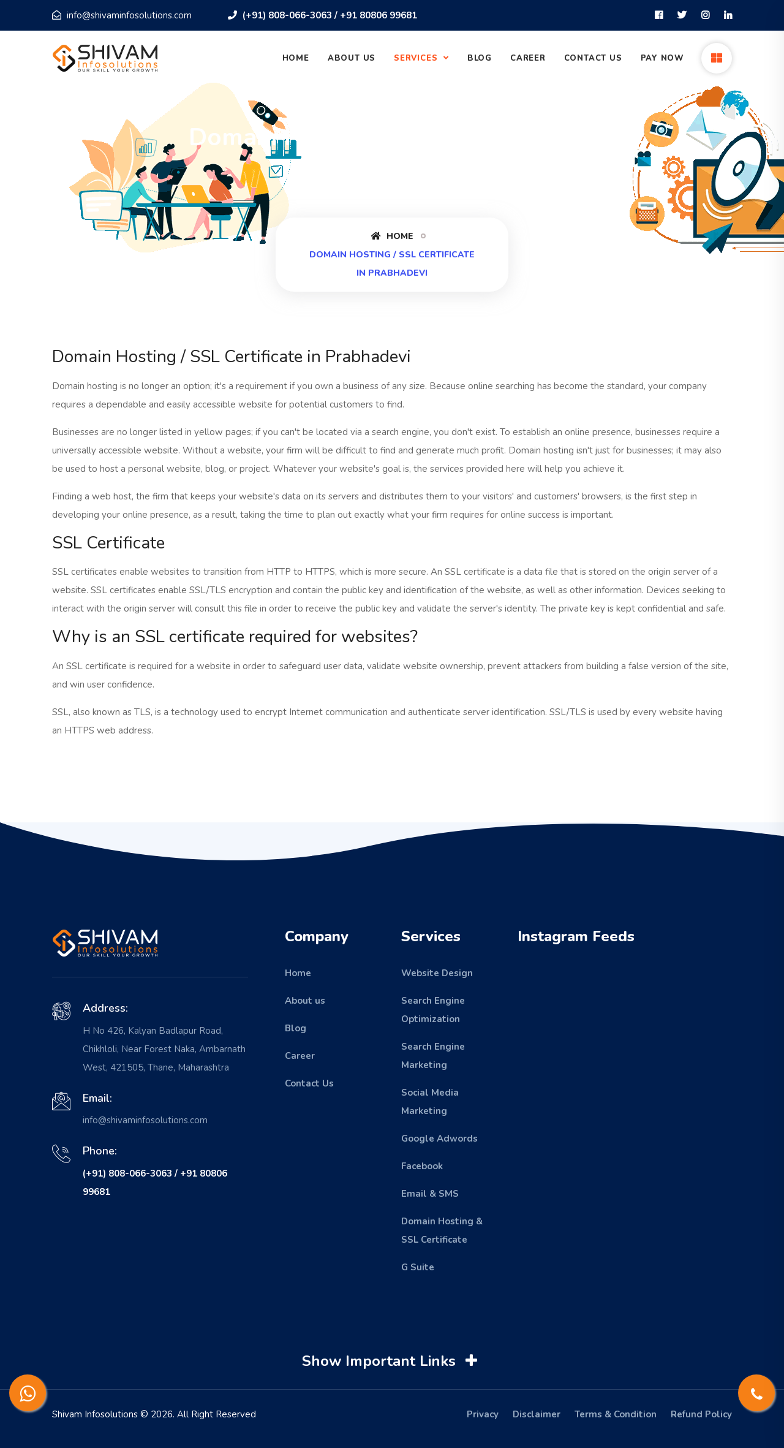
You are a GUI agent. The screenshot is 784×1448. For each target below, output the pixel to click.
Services (417, 58)
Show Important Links (391, 1361)
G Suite (417, 1267)
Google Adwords (439, 1138)
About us (305, 1001)
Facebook (422, 1166)
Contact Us (593, 58)
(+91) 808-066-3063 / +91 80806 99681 (322, 15)
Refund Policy (701, 1414)
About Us (351, 58)
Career (528, 58)
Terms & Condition (616, 1414)
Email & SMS (430, 1194)
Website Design (437, 973)
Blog (479, 58)
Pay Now (662, 58)
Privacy (483, 1414)
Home (295, 58)
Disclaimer (536, 1414)
